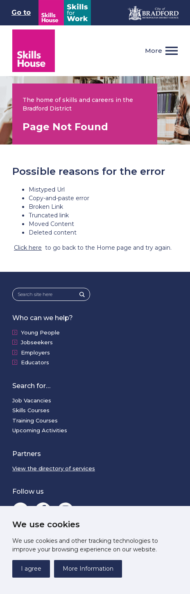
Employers (35, 352)
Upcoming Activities (39, 430)
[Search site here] (48, 294)
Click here (28, 247)
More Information (88, 568)
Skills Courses (31, 410)
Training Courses (35, 420)
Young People (40, 332)
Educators (35, 362)
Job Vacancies (31, 400)
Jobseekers (37, 342)
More (153, 50)
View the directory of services (53, 468)
